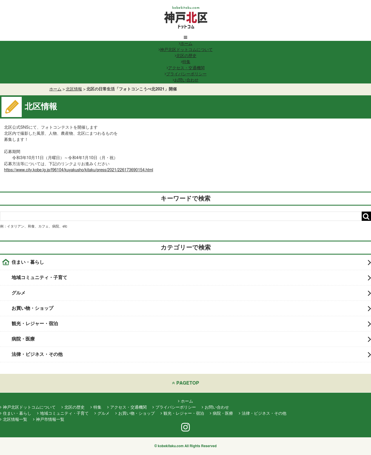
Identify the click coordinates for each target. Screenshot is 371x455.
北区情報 (74, 89)
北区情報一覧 (13, 420)
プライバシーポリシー (186, 74)
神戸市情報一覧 (48, 420)
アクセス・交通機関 (186, 68)
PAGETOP (185, 383)
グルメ (191, 293)
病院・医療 (191, 339)
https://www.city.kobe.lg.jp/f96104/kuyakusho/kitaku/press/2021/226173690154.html (78, 170)
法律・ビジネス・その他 (191, 354)
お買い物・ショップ (191, 308)
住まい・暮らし (191, 262)
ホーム (185, 44)
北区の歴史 (186, 56)
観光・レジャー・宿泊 (191, 323)
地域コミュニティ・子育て (191, 277)
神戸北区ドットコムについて (186, 50)
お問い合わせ (186, 80)
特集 (185, 62)
